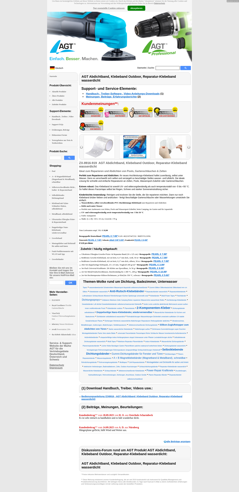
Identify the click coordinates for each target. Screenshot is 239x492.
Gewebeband (57, 238)
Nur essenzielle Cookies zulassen (109, 8)
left (81, 147)
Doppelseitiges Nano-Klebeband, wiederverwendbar (60, 230)
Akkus (64, 335)
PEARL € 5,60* (161, 275)
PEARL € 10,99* (158, 271)
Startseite (141, 68)
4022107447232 (129, 236)
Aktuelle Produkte (59, 92)
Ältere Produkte (58, 96)
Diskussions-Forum (59, 135)
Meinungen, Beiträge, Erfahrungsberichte (111, 96)
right (188, 147)
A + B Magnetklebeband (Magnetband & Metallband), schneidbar (63, 179)
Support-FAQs (57, 124)
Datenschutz (159, 3)
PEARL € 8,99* (141, 240)
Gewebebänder (58, 259)
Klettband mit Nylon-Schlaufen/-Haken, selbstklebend (60, 206)
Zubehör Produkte (59, 104)
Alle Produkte (57, 100)
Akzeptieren (136, 8)
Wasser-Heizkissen (62, 324)
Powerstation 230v (61, 329)
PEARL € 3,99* (157, 264)
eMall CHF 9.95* (116, 240)
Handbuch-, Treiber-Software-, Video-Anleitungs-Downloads (123, 93)
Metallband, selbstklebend (62, 214)
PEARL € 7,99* (110, 236)
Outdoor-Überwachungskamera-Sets (63, 316)
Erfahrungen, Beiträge (61, 130)
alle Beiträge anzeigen (178, 441)
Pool (53, 171)
